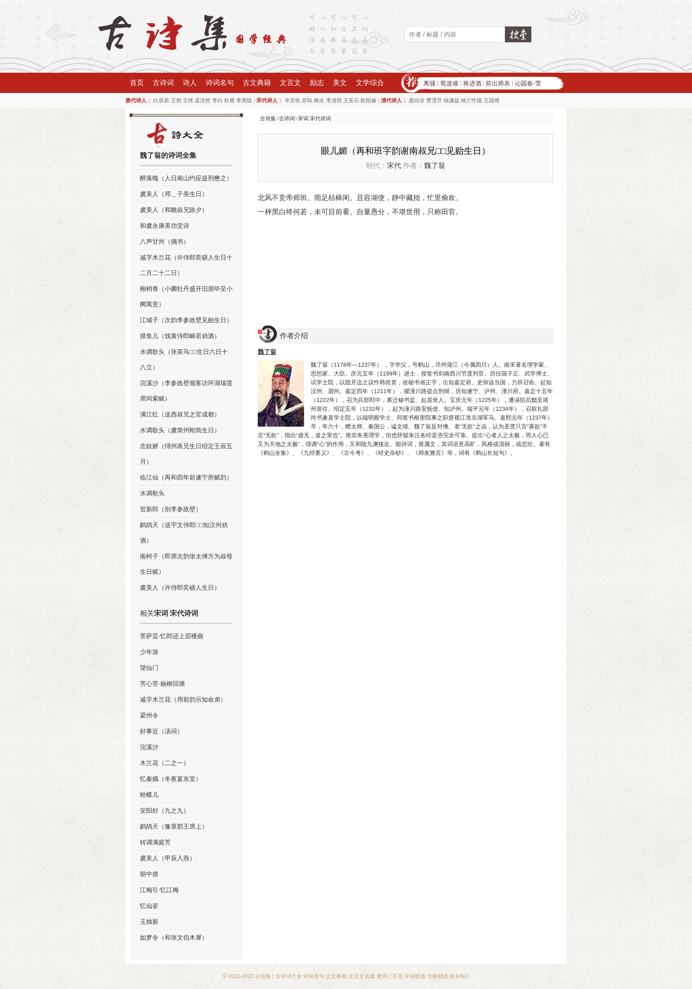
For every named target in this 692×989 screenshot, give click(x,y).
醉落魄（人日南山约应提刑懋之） (186, 178)
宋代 (394, 165)
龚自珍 (417, 100)
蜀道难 (449, 83)
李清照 (334, 100)
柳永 (319, 100)
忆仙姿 (149, 905)
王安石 (351, 100)
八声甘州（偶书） (164, 241)
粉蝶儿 (149, 794)
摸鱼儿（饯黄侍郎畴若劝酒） (180, 335)
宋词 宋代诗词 (314, 118)
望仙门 (149, 667)
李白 (217, 100)
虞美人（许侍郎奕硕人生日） (180, 587)
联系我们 (459, 976)
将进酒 (472, 83)
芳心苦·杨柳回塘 (162, 683)
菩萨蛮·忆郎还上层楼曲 (171, 636)
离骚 (429, 83)
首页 (137, 82)
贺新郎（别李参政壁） (171, 509)
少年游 (149, 651)
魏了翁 (434, 165)
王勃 (176, 100)
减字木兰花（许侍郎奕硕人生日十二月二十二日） (186, 265)
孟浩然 (203, 100)
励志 (317, 82)
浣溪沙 (149, 747)
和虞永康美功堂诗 (164, 225)
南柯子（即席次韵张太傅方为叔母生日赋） (186, 564)
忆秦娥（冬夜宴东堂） (171, 778)
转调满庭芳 (155, 842)
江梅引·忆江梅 (159, 889)
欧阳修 (368, 100)
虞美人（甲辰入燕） (168, 858)
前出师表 (497, 83)
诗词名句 (220, 82)
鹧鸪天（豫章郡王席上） (174, 826)
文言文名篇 (362, 976)
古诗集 (268, 118)
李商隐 (244, 100)
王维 (188, 100)
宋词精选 (414, 976)
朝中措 (149, 873)
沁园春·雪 (528, 83)
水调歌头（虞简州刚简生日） (180, 430)
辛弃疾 (293, 100)
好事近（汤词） (161, 731)
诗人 (190, 82)
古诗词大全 (288, 976)
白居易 (161, 100)
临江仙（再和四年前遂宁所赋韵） (186, 477)
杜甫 (229, 100)
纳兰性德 (471, 100)
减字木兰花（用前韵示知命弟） (183, 699)
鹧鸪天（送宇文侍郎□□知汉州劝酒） (184, 532)
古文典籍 (257, 82)
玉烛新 (149, 921)
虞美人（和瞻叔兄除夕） (174, 209)
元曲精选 (437, 976)
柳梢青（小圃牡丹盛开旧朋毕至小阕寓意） (186, 296)
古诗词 (163, 82)
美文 (340, 82)
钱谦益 (451, 100)
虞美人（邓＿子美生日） (174, 193)
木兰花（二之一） (164, 762)
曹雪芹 (434, 100)
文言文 (290, 82)
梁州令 (149, 715)
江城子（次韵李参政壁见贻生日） (186, 319)
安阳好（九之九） (164, 810)
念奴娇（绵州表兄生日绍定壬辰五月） (186, 453)
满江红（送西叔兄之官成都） (180, 414)
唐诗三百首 (389, 976)
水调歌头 (152, 493)
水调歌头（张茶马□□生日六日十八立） (184, 359)
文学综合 (370, 82)
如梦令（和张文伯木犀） (174, 937)
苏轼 (307, 100)
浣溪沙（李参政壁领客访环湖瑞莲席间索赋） (186, 390)
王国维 (492, 100)
